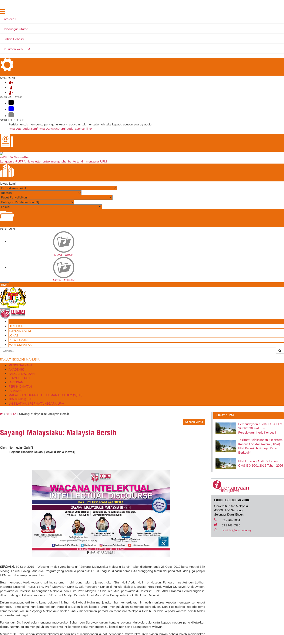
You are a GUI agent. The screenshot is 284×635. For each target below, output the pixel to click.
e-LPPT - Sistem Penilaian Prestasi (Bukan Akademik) (90, 565)
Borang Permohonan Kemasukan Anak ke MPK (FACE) (189, 597)
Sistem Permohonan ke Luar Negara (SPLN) (91, 580)
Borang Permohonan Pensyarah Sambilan (188, 621)
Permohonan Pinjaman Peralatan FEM (182, 590)
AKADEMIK (65, 37)
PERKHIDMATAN (167, 37)
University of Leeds (133, 578)
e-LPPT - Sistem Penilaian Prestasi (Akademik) (89, 558)
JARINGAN (142, 37)
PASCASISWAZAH (90, 37)
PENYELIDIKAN (119, 37)
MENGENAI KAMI (40, 37)
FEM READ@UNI (123, 41)
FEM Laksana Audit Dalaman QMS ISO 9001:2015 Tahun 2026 (262, 137)
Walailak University (133, 583)
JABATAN (190, 37)
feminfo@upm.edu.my (256, 218)
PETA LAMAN (229, 12)
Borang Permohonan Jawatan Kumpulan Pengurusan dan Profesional (187, 613)
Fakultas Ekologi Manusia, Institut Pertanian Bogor (137, 558)
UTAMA (164, 12)
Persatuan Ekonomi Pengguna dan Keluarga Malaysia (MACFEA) (140, 571)
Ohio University (130, 564)
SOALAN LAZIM (197, 12)
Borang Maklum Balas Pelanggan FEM (182, 604)
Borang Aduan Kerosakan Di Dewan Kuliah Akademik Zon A (188, 575)
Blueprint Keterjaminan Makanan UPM (183, 558)
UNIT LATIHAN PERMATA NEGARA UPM (168, 41)
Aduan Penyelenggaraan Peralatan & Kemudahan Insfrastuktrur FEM (184, 567)
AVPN (124, 587)
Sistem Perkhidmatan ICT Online (94, 586)
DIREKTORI (177, 12)
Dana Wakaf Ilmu (179, 627)
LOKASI (214, 12)
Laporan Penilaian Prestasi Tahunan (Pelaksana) (90, 572)
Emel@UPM (175, 632)
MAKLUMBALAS (250, 12)
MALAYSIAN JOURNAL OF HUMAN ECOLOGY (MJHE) (67, 41)
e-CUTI (77, 590)
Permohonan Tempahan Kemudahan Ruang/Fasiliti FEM (188, 582)
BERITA (35, 53)
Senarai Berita (218, 61)
